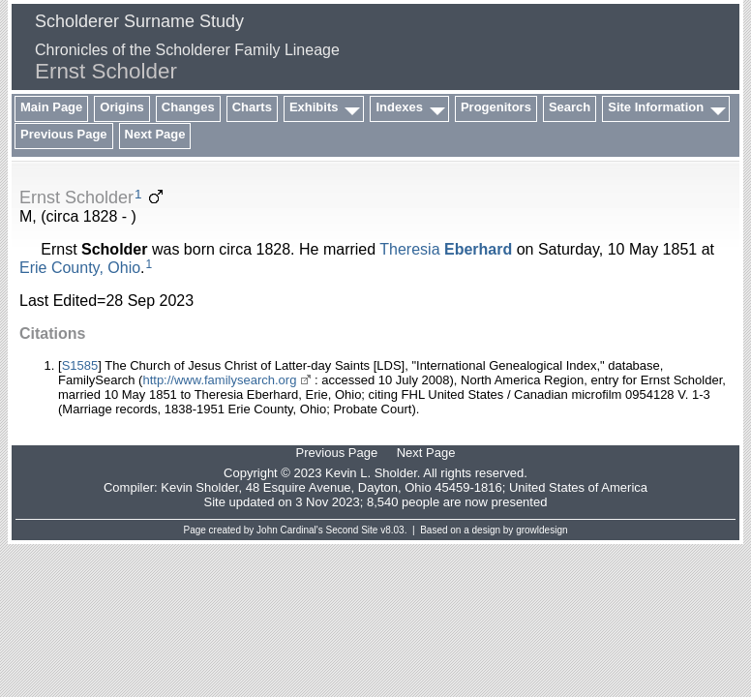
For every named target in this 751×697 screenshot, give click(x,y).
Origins (122, 107)
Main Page (51, 107)
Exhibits (314, 107)
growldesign (541, 530)
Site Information (656, 107)
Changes (188, 107)
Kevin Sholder (199, 487)
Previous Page (63, 134)
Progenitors (496, 107)
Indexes (399, 107)
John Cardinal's (289, 530)
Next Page (155, 134)
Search (569, 107)
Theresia (445, 249)
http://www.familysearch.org (219, 380)
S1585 (80, 365)
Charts (252, 107)
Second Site (352, 530)
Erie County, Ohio (79, 267)
